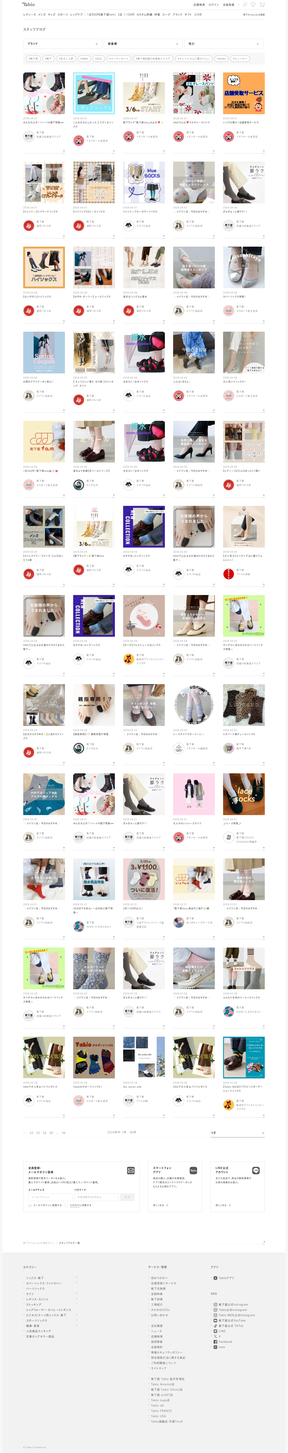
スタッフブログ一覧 (69, 1243)
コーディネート (120, 58)
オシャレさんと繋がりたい (194, 58)
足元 (99, 58)
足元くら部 (67, 58)
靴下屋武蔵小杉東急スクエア (154, 58)
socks (222, 58)
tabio (85, 58)
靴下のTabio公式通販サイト (38, 1243)
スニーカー (240, 58)
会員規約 (75, 1205)
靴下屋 (34, 58)
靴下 (49, 58)
